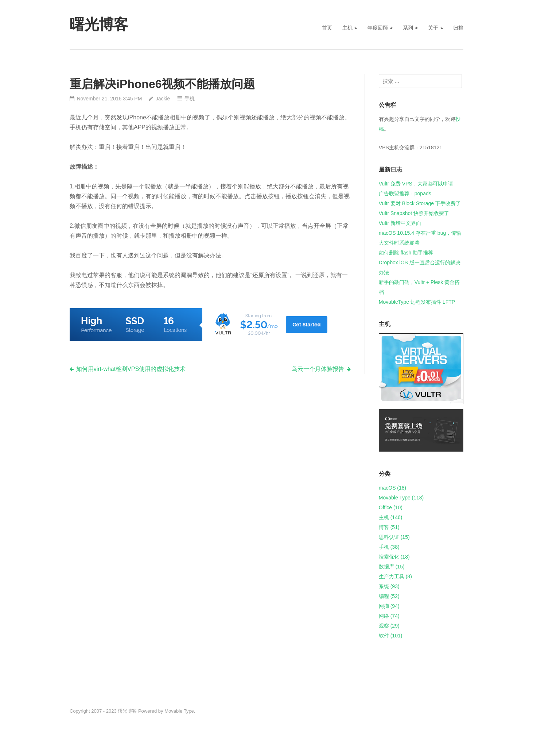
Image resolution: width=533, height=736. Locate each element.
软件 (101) (390, 636)
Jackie (163, 98)
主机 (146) (390, 517)
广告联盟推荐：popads (405, 193)
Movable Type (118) (401, 498)
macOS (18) (392, 488)
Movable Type (179, 711)
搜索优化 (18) (394, 557)
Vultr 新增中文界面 (400, 223)
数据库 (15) (392, 567)
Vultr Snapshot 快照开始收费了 (414, 213)
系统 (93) (389, 586)
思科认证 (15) (394, 537)
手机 (189, 98)
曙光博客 (127, 711)
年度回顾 (377, 28)
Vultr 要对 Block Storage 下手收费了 (420, 203)
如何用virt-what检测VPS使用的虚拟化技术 (131, 369)
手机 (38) (389, 547)
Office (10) (390, 507)
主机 (347, 28)
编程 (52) (389, 596)
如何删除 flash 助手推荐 (406, 253)
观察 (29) (389, 626)
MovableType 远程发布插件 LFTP (417, 302)
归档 (458, 28)
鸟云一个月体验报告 (318, 369)
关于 (433, 28)
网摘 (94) (389, 606)
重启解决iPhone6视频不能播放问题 (162, 84)
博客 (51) (389, 527)
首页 (327, 28)
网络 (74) (389, 616)
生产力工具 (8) (395, 576)
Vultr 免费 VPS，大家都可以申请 (416, 184)
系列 (408, 28)
